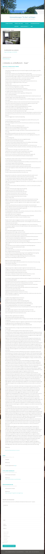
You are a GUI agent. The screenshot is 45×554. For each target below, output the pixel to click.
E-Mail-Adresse (5, 525)
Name (4, 520)
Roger (4, 455)
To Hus (26, 23)
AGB (32, 26)
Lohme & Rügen (9, 23)
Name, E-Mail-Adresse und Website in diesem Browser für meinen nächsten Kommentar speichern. (7, 537)
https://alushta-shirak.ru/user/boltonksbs (13, 479)
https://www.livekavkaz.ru (8, 470)
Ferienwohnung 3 (7, 58)
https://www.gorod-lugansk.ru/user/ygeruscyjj (14, 493)
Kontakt (16, 26)
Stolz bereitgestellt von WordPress (14, 551)
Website (4, 528)
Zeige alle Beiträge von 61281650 (10, 52)
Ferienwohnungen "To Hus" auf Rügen (22, 17)
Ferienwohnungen (35, 23)
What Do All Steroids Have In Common (11, 66)
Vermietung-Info (19, 23)
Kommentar (5, 506)
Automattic (36, 551)
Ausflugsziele (24, 26)
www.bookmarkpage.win (8, 484)
